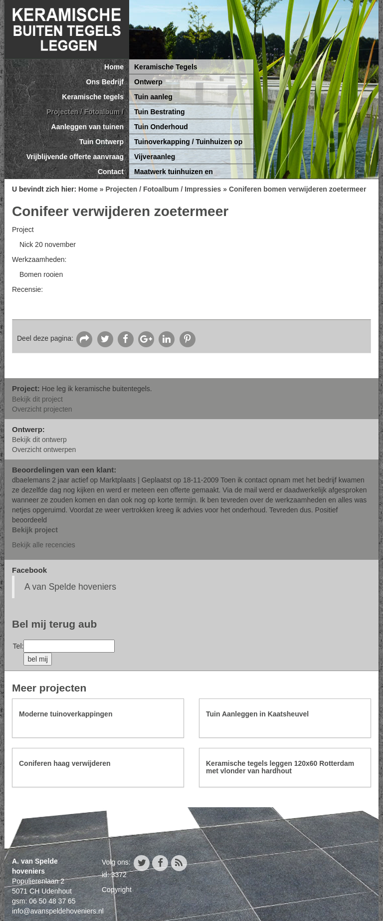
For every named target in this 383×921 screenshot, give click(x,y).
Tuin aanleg (153, 97)
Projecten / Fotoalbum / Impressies (85, 113)
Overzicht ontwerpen (44, 450)
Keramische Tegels (165, 67)
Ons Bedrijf (105, 82)
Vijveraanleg (154, 157)
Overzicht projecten (42, 409)
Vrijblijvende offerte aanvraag (75, 157)
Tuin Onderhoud (161, 127)
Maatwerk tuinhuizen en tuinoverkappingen (173, 173)
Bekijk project (35, 530)
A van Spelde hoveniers (70, 587)
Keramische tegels (93, 97)
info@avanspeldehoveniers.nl (58, 911)
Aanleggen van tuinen (87, 127)
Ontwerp (148, 82)
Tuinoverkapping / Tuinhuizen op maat (188, 143)
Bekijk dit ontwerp (39, 440)
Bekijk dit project (37, 399)
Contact (111, 172)
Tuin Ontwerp (101, 142)
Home (114, 67)
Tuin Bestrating (159, 112)
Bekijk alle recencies (43, 545)
